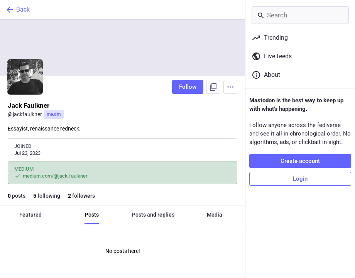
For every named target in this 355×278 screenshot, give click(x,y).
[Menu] (230, 87)
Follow (187, 86)
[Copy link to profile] (213, 87)
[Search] (300, 15)
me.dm (54, 114)
